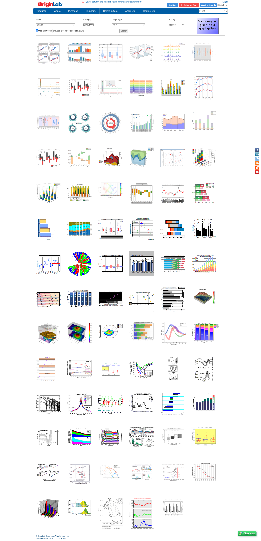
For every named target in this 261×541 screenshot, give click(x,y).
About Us (130, 11)
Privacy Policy (49, 538)
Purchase (74, 11)
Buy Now (172, 5)
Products (42, 11)
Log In (225, 2)
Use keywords (45, 31)
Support (91, 11)
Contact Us (149, 11)
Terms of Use (61, 538)
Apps (57, 11)
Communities (110, 11)
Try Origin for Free (188, 5)
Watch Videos (208, 5)
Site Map (39, 538)
